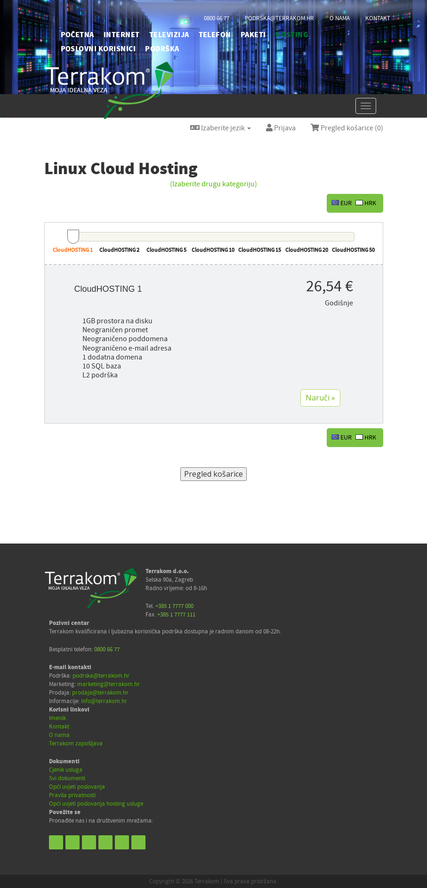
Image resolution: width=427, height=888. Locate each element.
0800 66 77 (216, 18)
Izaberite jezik (220, 128)
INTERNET (122, 35)
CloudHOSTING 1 (73, 250)
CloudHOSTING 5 (166, 250)
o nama (340, 18)
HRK (365, 203)
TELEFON (215, 35)
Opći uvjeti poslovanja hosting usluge (96, 804)
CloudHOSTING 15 (259, 250)
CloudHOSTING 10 (213, 250)
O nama (59, 735)
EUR (341, 203)
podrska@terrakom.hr (279, 18)
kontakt (377, 18)
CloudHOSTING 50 (353, 250)
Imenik (57, 718)
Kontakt (59, 726)
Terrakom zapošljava (76, 743)
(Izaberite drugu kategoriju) (213, 184)
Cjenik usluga (65, 770)
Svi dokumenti (67, 778)
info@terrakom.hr (104, 701)
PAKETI (253, 35)
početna (77, 35)
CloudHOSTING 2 (119, 250)
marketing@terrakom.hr (108, 684)
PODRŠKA (162, 49)
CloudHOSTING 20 (306, 250)
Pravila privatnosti (72, 795)
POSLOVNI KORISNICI (98, 49)
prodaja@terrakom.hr (100, 692)
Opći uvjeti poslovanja (77, 787)
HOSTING (291, 35)
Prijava (281, 128)
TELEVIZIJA (169, 35)
